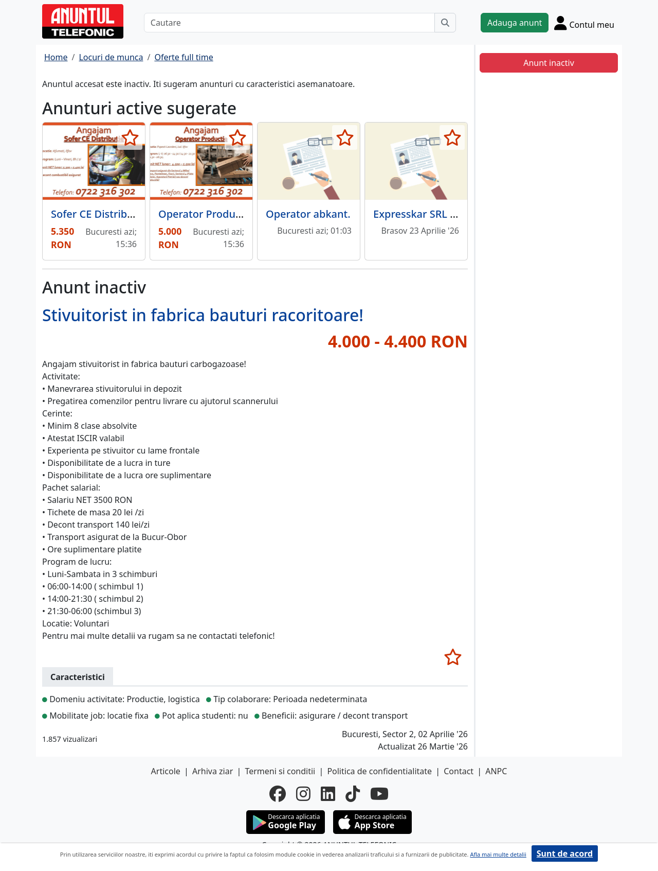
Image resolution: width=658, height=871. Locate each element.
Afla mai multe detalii (498, 854)
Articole (165, 771)
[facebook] (277, 793)
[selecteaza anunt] (129, 137)
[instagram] (303, 793)
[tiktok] (352, 793)
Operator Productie (205, 214)
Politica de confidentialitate (379, 771)
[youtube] (379, 793)
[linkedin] (328, 793)
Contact (458, 771)
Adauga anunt (514, 22)
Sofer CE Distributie (98, 214)
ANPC (496, 771)
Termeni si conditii (280, 771)
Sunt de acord (565, 853)
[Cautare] (289, 22)
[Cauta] (445, 22)
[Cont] (584, 22)
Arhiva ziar (212, 771)
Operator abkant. (308, 214)
